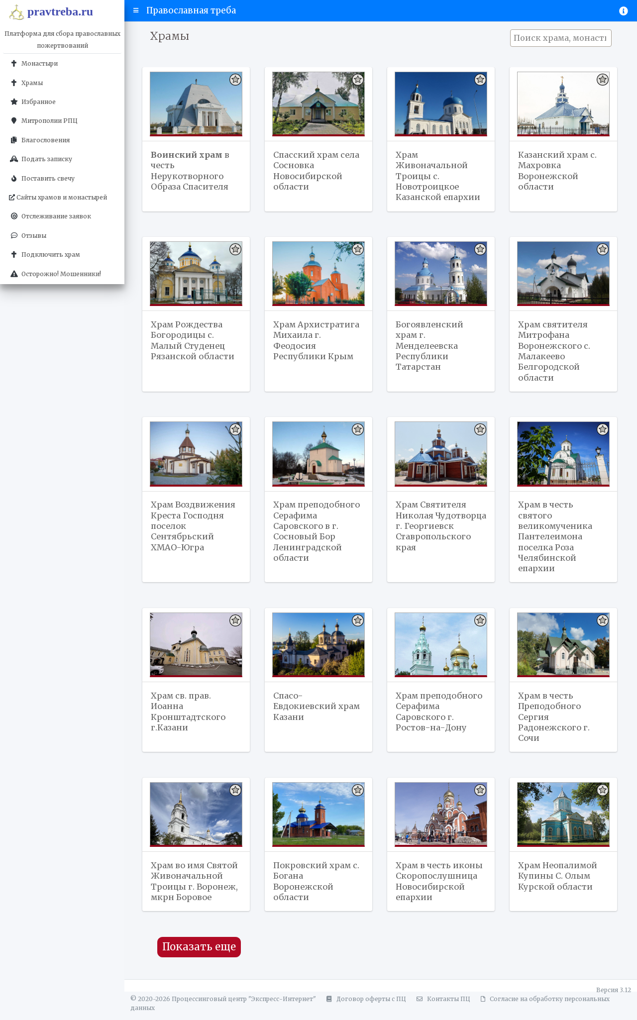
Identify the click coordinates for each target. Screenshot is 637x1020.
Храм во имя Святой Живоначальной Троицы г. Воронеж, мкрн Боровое (195, 887)
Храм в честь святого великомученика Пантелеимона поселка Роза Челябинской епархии (556, 540)
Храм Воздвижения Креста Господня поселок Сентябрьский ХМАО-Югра (194, 529)
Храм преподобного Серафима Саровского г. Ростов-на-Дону (433, 722)
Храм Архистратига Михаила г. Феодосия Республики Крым (316, 342)
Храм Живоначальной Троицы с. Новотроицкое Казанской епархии (439, 177)
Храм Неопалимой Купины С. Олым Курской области (559, 882)
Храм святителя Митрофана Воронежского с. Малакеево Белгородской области (555, 353)
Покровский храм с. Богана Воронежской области (317, 887)
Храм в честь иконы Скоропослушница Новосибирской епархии (440, 887)
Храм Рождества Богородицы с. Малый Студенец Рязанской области (193, 342)
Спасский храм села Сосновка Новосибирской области (317, 171)
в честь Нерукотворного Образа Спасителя (191, 171)
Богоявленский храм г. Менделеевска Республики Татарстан (430, 348)
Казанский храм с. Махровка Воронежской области (558, 171)
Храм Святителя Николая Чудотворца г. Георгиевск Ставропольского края (434, 535)
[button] (136, 10)
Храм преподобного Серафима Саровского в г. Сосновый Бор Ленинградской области (308, 540)
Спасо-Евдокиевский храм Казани (317, 712)
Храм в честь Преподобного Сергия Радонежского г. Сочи (555, 722)
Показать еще (199, 954)
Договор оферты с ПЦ (364, 1006)
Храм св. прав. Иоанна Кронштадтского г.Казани (189, 717)
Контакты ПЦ (442, 1006)
